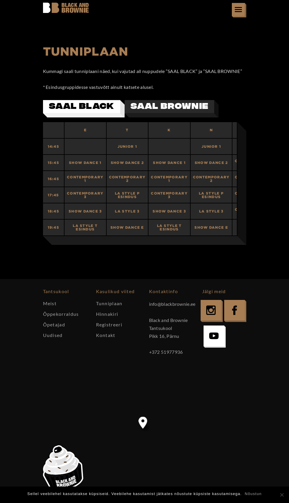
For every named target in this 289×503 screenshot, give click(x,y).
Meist (50, 303)
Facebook (234, 310)
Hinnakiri (107, 314)
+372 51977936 (166, 352)
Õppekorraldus (61, 314)
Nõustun (253, 494)
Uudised (53, 335)
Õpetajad (54, 324)
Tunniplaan (109, 303)
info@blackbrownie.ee (172, 304)
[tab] (84, 109)
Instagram (211, 310)
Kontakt (105, 335)
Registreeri (109, 324)
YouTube (214, 336)
